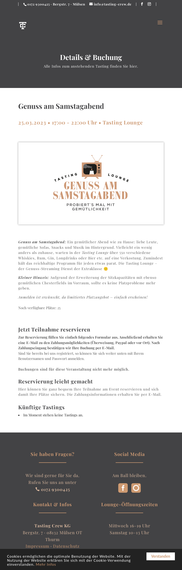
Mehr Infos (46, 564)
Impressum (37, 546)
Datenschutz (66, 546)
